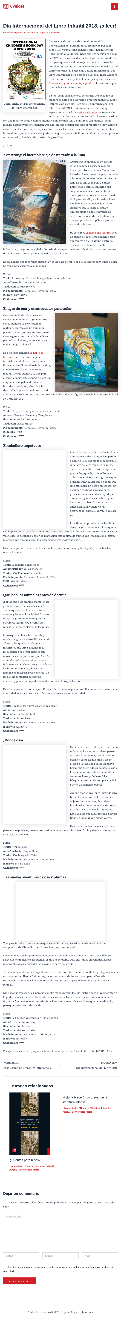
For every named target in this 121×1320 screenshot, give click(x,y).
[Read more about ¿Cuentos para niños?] (29, 1123)
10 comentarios (70, 1107)
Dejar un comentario (50, 32)
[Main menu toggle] (114, 6)
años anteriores (88, 112)
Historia (29, 1165)
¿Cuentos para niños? (24, 1159)
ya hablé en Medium (98, 232)
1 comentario (16, 1165)
